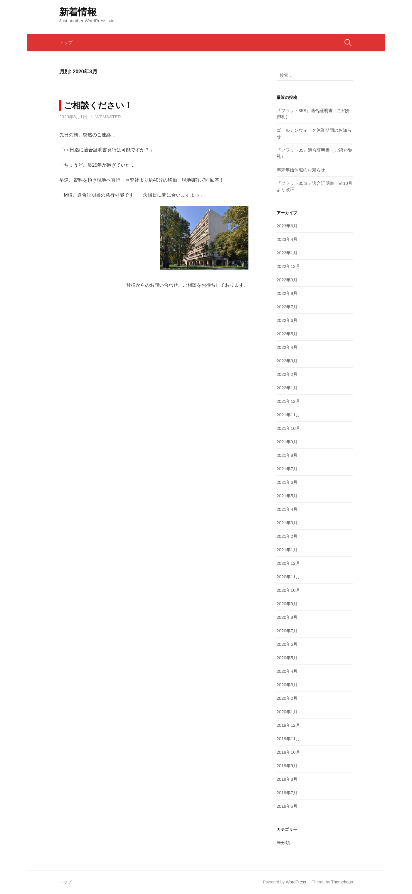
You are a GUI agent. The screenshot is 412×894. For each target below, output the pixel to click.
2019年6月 (287, 806)
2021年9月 (287, 441)
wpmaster (108, 116)
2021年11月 (288, 414)
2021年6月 (287, 482)
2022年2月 (287, 374)
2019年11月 (288, 738)
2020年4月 (287, 671)
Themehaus (342, 882)
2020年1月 (287, 711)
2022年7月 (287, 306)
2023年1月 (287, 252)
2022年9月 (287, 279)
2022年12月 (288, 266)
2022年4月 (287, 347)
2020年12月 (288, 563)
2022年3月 (287, 360)
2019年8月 (287, 779)
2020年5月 (287, 657)
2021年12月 (288, 401)
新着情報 (78, 12)
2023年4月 (287, 239)
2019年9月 (287, 765)
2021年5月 (287, 495)
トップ (66, 42)
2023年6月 (287, 225)
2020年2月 (287, 698)
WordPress (296, 882)
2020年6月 (287, 644)
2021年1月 (287, 549)
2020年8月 (287, 617)
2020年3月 (287, 684)
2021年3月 (287, 522)
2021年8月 (287, 455)
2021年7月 (287, 468)
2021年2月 (287, 536)
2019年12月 (288, 725)
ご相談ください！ (98, 105)
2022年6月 (287, 320)
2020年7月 (287, 630)
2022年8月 (287, 293)
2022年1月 (287, 387)
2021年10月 (288, 428)
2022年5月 (287, 333)
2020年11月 (288, 576)
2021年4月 (287, 509)
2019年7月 (287, 792)
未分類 (283, 842)
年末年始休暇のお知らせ (301, 169)
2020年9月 (287, 603)
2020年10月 (288, 590)
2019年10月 (288, 752)
